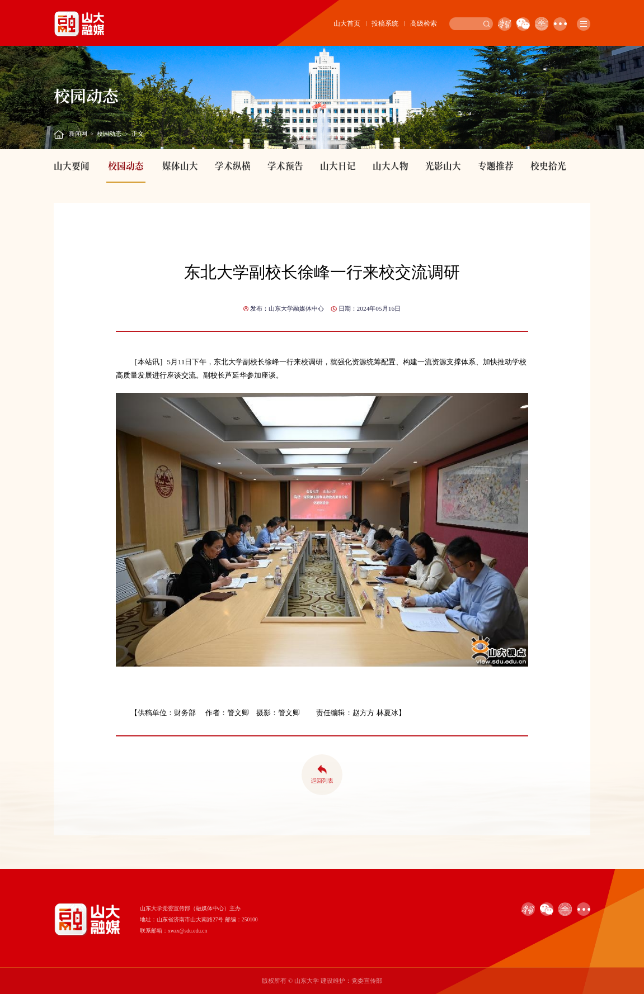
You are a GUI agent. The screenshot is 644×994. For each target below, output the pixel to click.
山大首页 (346, 23)
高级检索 (423, 23)
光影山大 (443, 165)
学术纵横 (233, 165)
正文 (137, 133)
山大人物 (390, 165)
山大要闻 (72, 165)
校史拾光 (548, 165)
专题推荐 (496, 165)
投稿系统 (385, 23)
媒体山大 (180, 165)
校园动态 (109, 133)
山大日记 (338, 165)
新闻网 (78, 133)
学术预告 (285, 165)
